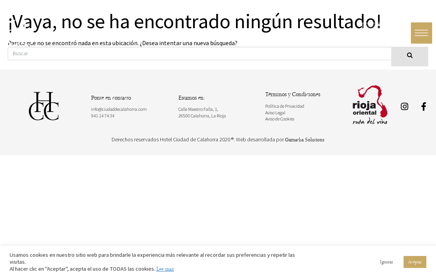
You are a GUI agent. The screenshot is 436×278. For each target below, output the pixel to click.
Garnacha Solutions (304, 140)
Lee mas (165, 269)
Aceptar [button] (415, 262)
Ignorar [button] (386, 262)
